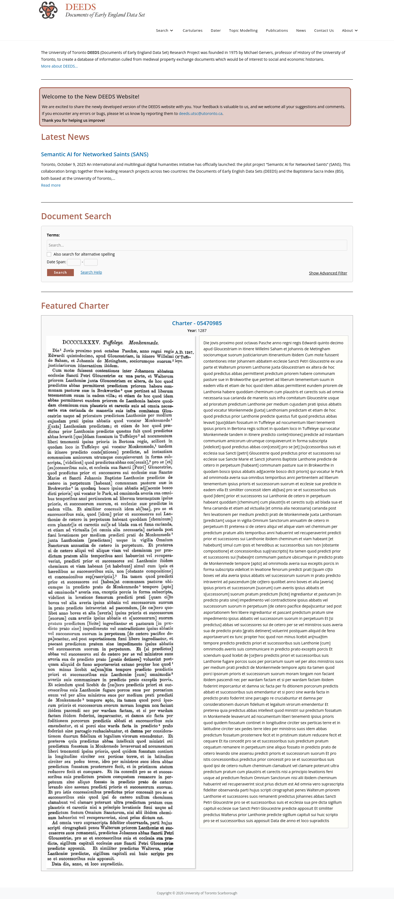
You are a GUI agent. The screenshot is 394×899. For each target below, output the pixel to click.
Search (60, 272)
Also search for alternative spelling (84, 254)
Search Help (91, 272)
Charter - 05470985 (197, 323)
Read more (50, 185)
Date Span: (56, 261)
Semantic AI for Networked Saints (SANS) (94, 154)
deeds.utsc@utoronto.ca (200, 113)
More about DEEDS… (59, 66)
